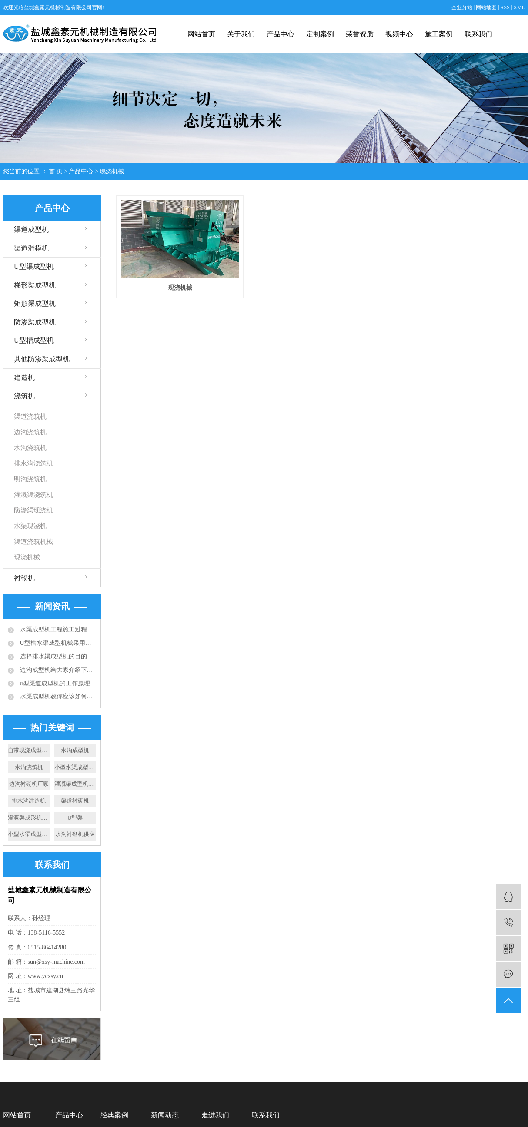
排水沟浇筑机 (33, 463)
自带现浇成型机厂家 (29, 750)
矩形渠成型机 (35, 303)
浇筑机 (24, 396)
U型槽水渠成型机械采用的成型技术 (57, 643)
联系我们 (478, 34)
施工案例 (439, 34)
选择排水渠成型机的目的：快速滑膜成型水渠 (57, 656)
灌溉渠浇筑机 (33, 494)
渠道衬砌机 (75, 800)
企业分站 (461, 7)
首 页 (56, 171)
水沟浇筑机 (30, 447)
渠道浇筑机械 (33, 541)
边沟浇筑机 (30, 432)
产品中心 (280, 34)
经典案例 (114, 1115)
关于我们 (241, 34)
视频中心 (399, 34)
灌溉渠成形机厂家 (29, 817)
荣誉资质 (360, 34)
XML (519, 7)
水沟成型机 (75, 750)
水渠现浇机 (30, 525)
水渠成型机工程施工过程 (52, 629)
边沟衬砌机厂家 (29, 783)
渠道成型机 (31, 229)
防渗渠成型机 (35, 322)
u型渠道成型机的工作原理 (54, 683)
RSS (505, 7)
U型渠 (75, 817)
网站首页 (201, 34)
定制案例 (320, 34)
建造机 (24, 377)
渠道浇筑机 (30, 416)
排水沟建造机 (29, 800)
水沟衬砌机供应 (75, 834)
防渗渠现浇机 (33, 510)
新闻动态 (165, 1115)
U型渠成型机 (34, 266)
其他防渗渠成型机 (42, 359)
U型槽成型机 (34, 340)
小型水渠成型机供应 (75, 767)
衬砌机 (24, 578)
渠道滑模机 (31, 248)
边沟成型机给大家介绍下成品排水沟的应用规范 (57, 670)
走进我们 (215, 1115)
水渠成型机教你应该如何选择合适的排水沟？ (57, 696)
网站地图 (487, 7)
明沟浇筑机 (30, 479)
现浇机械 (112, 171)
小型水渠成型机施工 (29, 834)
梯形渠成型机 (35, 285)
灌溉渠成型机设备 (75, 783)
